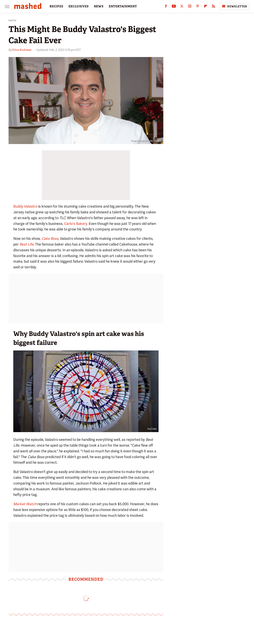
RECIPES (56, 6)
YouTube (152, 429)
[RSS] (213, 7)
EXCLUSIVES (78, 6)
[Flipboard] (205, 7)
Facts (12, 20)
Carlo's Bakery (75, 223)
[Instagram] (189, 7)
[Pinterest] (197, 7)
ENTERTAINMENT (123, 6)
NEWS (99, 6)
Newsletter (234, 6)
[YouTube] (173, 7)
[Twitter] (181, 7)
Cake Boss (49, 238)
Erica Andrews (21, 50)
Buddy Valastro (25, 206)
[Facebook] (166, 7)
